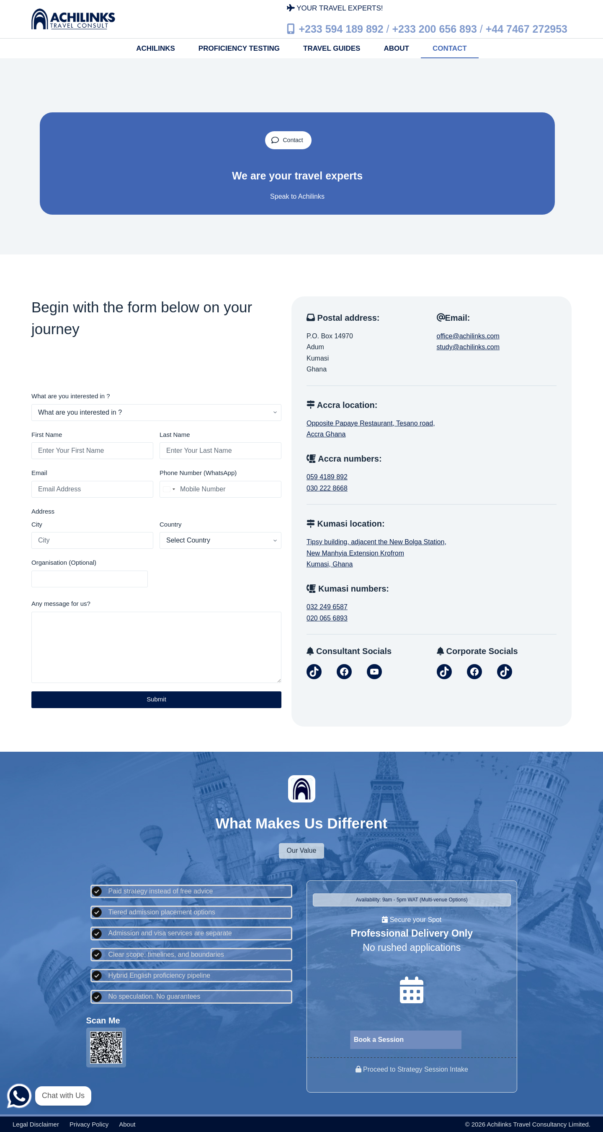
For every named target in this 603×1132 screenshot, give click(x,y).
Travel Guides (331, 48)
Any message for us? (60, 603)
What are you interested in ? (70, 396)
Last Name (175, 434)
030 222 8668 (327, 488)
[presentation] (217, 573)
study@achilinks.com (468, 347)
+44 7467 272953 (526, 28)
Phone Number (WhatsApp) (198, 472)
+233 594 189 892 (341, 28)
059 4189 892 (327, 476)
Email (39, 472)
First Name (46, 434)
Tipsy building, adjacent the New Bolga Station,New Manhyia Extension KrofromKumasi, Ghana (376, 553)
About (396, 48)
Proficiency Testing (239, 48)
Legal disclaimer (36, 1124)
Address (42, 511)
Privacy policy (89, 1124)
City (36, 524)
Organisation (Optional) (63, 562)
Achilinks (155, 48)
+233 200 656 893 (434, 28)
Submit (156, 699)
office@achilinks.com (468, 336)
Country (171, 524)
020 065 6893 (327, 618)
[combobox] (169, 489)
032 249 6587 (327, 606)
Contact (450, 48)
